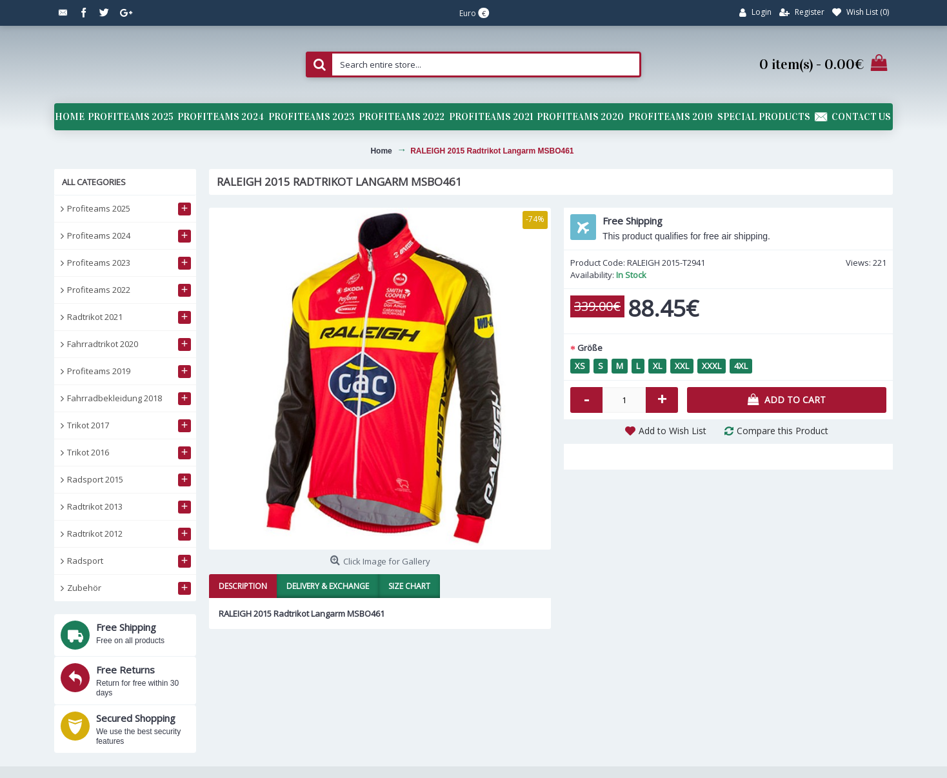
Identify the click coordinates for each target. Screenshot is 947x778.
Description (243, 586)
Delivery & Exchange (327, 586)
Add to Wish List (672, 430)
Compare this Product (782, 430)
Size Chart (409, 586)
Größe (590, 348)
